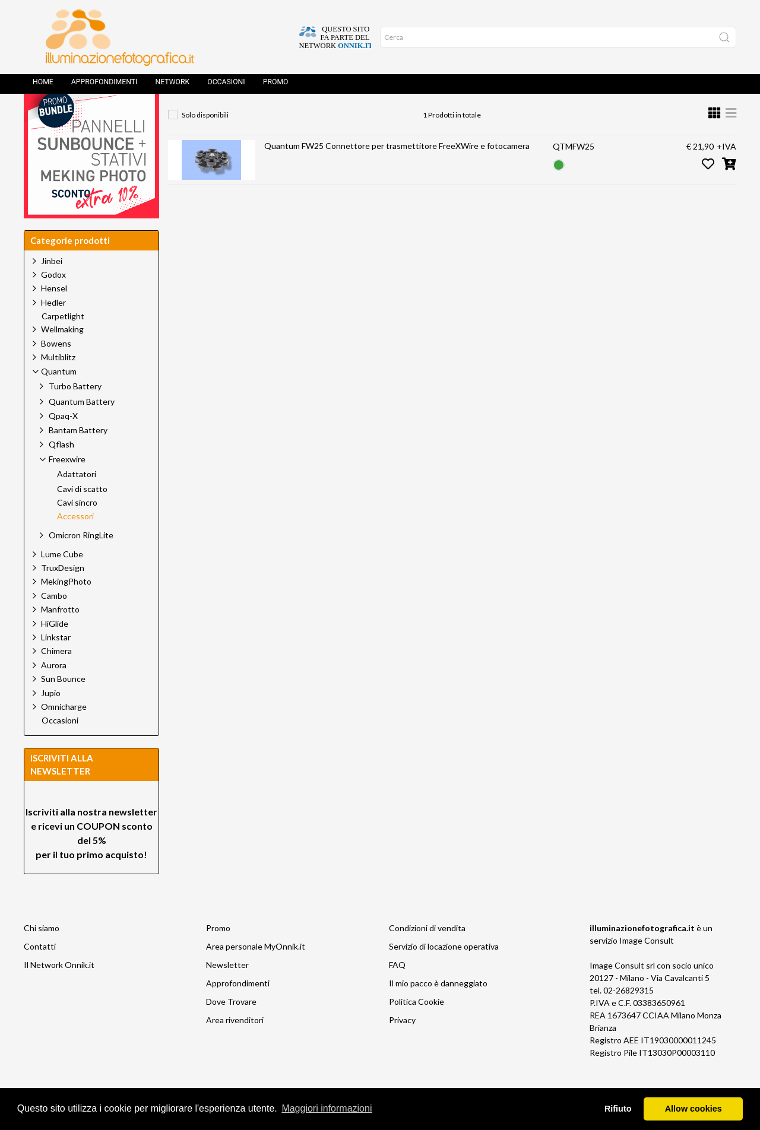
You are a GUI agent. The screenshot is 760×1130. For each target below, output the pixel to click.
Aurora (53, 692)
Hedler (53, 329)
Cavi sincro (77, 529)
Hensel (54, 315)
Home (43, 86)
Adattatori (76, 501)
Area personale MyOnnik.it (255, 973)
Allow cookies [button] (693, 1108)
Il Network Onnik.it (59, 991)
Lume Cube (62, 581)
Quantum (293, 116)
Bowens (56, 370)
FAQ (397, 991)
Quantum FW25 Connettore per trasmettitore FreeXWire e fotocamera (397, 172)
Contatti (40, 973)
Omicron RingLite (81, 562)
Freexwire (355, 116)
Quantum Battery (82, 428)
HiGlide (54, 650)
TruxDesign (62, 594)
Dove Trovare (231, 1028)
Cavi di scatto (82, 515)
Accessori (419, 116)
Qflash (61, 471)
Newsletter (227, 991)
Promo (276, 86)
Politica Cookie (416, 1028)
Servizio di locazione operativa (444, 973)
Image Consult (646, 967)
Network (172, 86)
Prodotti (232, 116)
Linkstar (56, 664)
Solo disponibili (205, 141)
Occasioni (226, 86)
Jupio (51, 720)
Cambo (54, 622)
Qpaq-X (63, 442)
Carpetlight (63, 343)
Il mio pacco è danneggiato (438, 1010)
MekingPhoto (66, 608)
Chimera (56, 677)
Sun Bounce (63, 705)
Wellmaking (62, 356)
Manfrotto (60, 636)
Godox (53, 301)
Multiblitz (58, 384)
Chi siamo (41, 955)
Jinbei (51, 287)
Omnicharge (64, 733)
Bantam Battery (78, 457)
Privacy (402, 1047)
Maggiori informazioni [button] (326, 1108)
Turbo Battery (75, 413)
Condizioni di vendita (427, 955)
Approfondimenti (104, 86)
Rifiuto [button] (618, 1108)
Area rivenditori (235, 1047)
